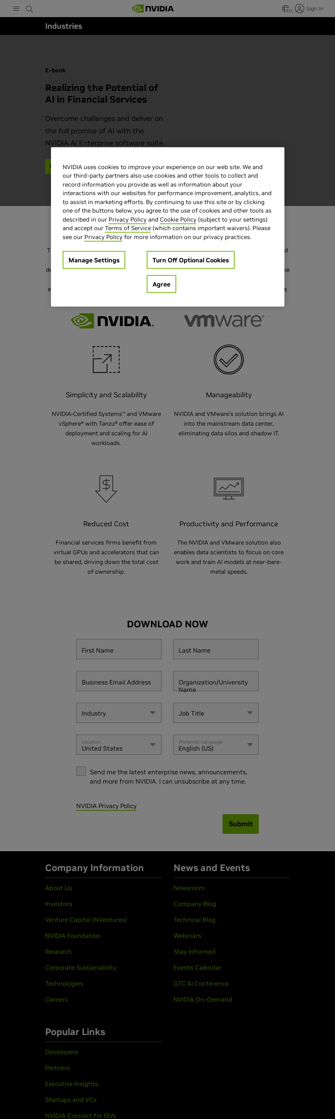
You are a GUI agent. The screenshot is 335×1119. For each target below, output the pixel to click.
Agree (161, 284)
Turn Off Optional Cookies (191, 260)
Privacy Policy (128, 219)
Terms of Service (128, 228)
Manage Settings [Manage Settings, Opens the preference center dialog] (93, 260)
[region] (167, 227)
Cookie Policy (178, 219)
